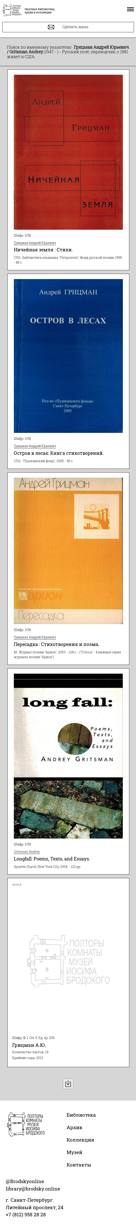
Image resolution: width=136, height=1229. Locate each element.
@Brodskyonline (25, 1181)
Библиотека (81, 1115)
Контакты (79, 1164)
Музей (74, 1152)
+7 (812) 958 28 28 (26, 1214)
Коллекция (80, 1140)
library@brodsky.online (33, 1188)
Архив (74, 1127)
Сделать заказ (68, 27)
